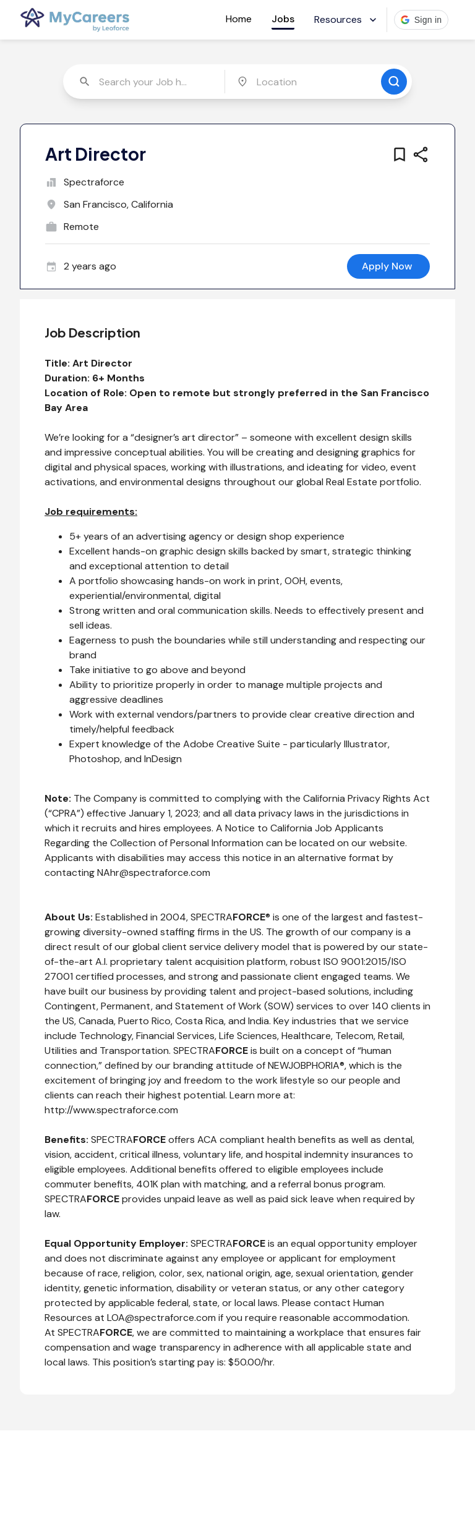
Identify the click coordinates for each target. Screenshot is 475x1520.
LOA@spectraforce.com (161, 1317)
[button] (421, 20)
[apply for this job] (388, 266)
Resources (346, 19)
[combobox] (145, 81)
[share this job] (420, 154)
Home (239, 18)
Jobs (283, 18)
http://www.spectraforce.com (111, 1109)
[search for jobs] (394, 82)
